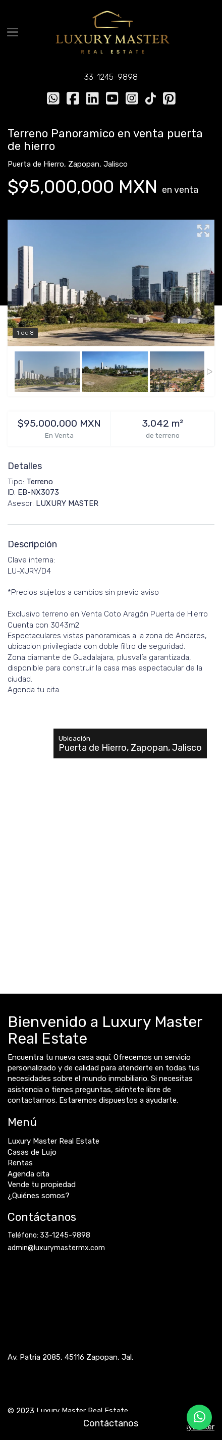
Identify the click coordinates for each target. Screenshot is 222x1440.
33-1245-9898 (111, 77)
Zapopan (83, 164)
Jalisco (115, 164)
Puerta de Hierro (36, 164)
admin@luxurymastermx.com (56, 1248)
